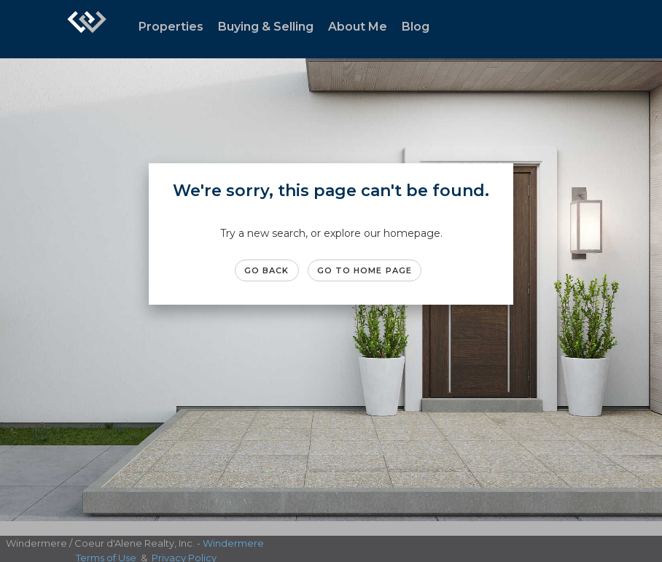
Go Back (266, 270)
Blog (415, 27)
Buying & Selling (266, 27)
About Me (357, 27)
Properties (171, 27)
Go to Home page (365, 270)
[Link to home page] (87, 29)
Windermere (233, 543)
